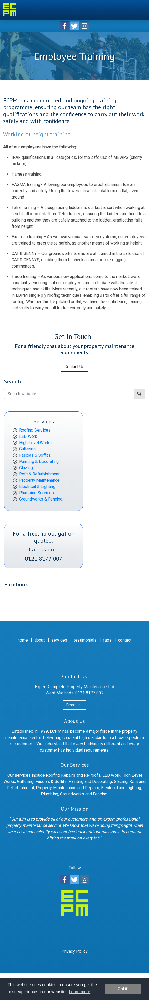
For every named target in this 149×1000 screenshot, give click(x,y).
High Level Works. (35, 442)
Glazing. (26, 467)
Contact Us (74, 366)
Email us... (74, 705)
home (23, 640)
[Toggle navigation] (138, 10)
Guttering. (27, 448)
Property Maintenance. (39, 480)
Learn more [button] (79, 992)
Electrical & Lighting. (37, 486)
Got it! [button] (123, 989)
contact (124, 640)
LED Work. (28, 436)
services (59, 640)
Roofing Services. (35, 430)
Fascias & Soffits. (35, 455)
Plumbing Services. (37, 492)
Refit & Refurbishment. (39, 474)
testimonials (85, 640)
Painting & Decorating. (39, 461)
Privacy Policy (74, 951)
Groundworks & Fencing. (41, 499)
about (39, 640)
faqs (107, 640)
